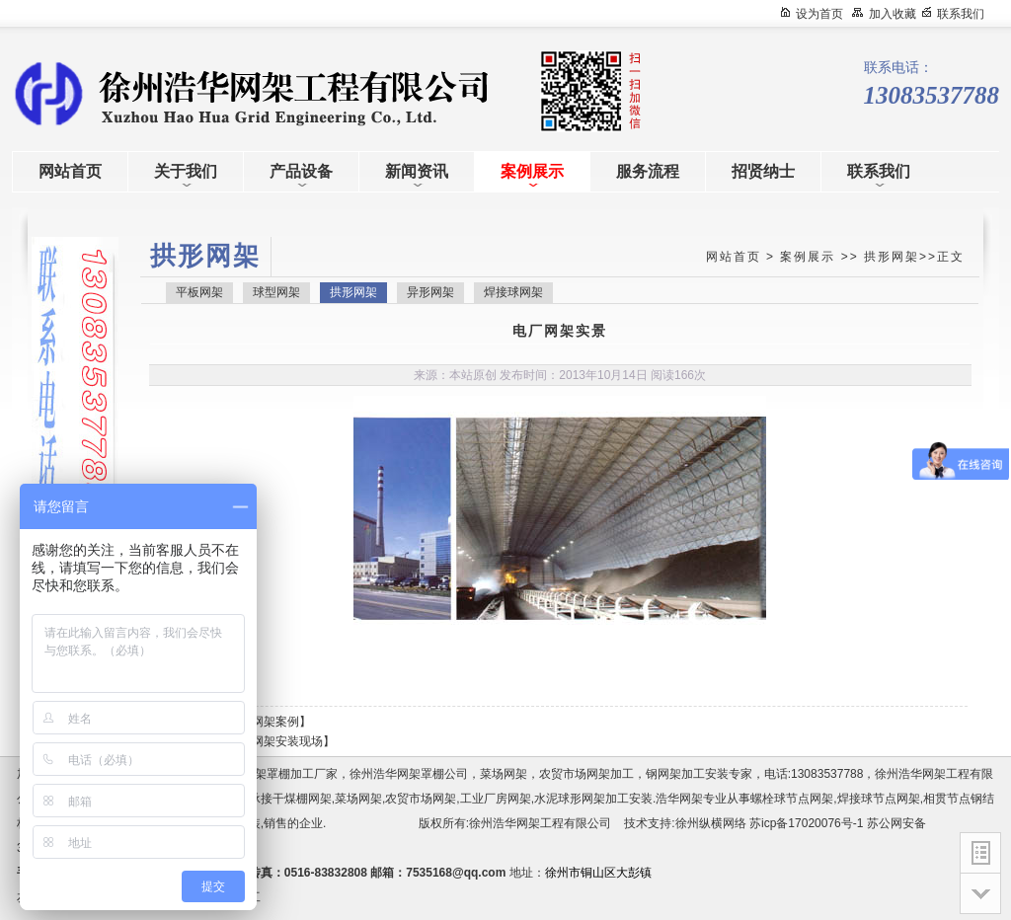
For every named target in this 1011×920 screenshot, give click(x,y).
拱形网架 (891, 257)
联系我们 (960, 14)
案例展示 (807, 257)
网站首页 (733, 257)
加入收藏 (892, 14)
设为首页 (819, 14)
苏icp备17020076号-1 (806, 823)
